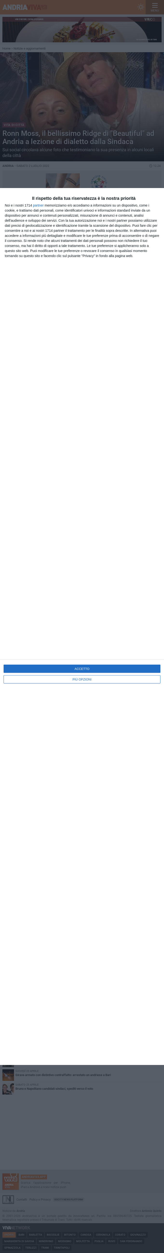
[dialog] (82, 626)
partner (38, 205)
